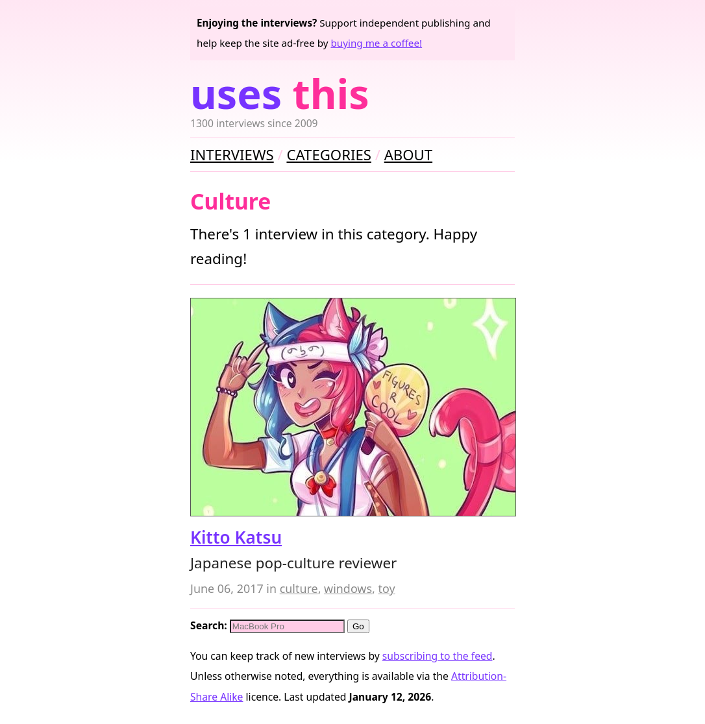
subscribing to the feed (437, 656)
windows (348, 588)
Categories (328, 154)
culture (299, 588)
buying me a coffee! (376, 42)
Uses (279, 93)
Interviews (232, 154)
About (408, 154)
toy (386, 588)
